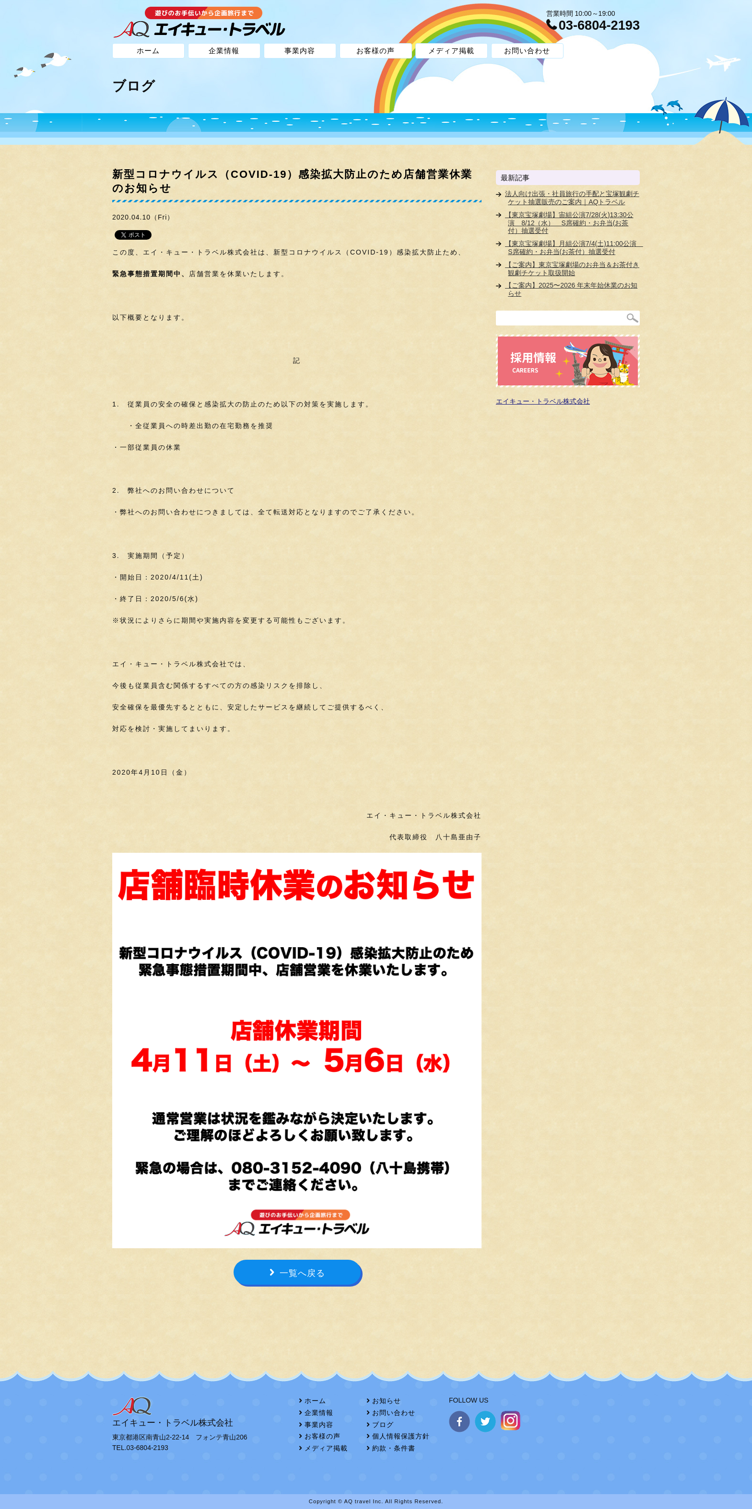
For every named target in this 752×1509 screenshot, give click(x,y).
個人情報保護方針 (401, 1436)
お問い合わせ (527, 50)
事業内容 (299, 50)
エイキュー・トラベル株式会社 (543, 401)
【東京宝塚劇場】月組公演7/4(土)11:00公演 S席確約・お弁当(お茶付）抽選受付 (574, 247)
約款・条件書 (393, 1448)
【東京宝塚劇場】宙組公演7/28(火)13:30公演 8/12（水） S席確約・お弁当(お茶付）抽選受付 (569, 223)
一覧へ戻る (302, 1273)
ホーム (148, 50)
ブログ (383, 1424)
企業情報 (224, 50)
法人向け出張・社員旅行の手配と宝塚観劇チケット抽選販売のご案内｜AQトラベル (572, 198)
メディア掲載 (451, 50)
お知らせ (386, 1401)
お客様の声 (375, 50)
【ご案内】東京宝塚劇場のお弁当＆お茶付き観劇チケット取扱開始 (572, 269)
